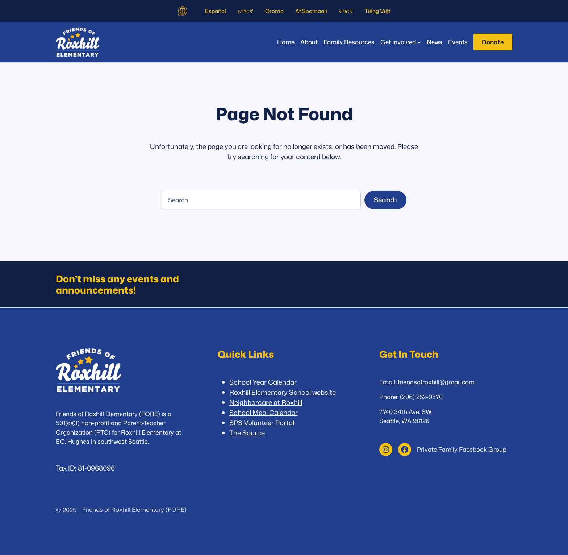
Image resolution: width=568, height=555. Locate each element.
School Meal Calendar (263, 412)
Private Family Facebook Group (461, 449)
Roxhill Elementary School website (282, 392)
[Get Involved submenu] (400, 42)
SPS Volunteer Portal (261, 422)
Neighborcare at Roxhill (265, 402)
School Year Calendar (263, 382)
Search (385, 199)
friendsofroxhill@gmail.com (436, 382)
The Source (247, 433)
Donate (493, 42)
